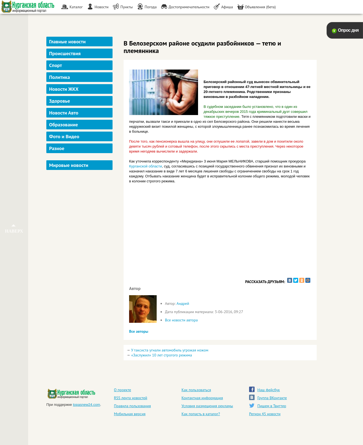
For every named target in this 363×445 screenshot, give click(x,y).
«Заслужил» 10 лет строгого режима (161, 355)
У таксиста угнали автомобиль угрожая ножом (169, 350)
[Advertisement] (80, 255)
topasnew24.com (86, 405)
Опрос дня (348, 30)
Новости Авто (63, 113)
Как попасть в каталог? (201, 413)
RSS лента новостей (130, 397)
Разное (56, 148)
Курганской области (145, 166)
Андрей (183, 303)
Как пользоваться (196, 389)
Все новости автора (181, 320)
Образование (63, 124)
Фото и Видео (64, 136)
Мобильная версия (129, 413)
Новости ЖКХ (64, 89)
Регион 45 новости (265, 413)
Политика (59, 77)
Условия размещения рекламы (207, 405)
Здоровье (59, 101)
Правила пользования (132, 405)
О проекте (122, 389)
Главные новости (67, 41)
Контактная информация (202, 397)
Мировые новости (68, 165)
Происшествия (65, 53)
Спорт (55, 65)
